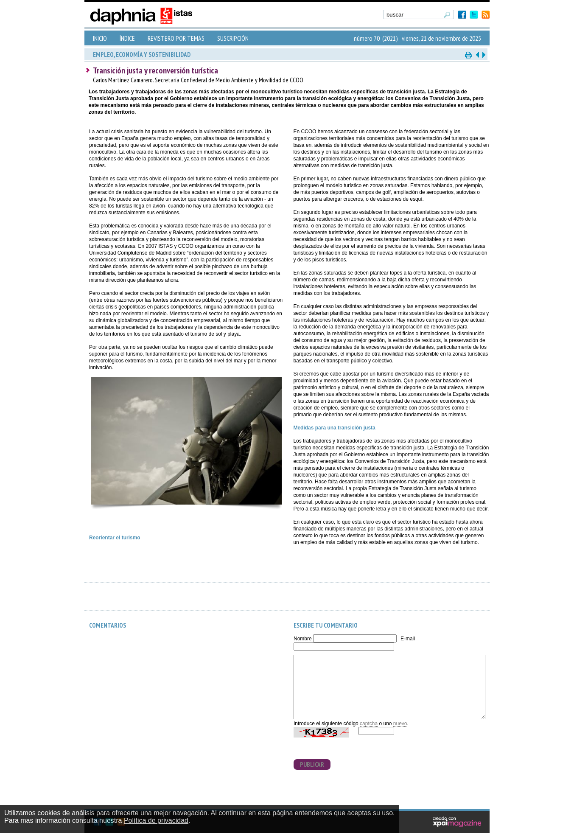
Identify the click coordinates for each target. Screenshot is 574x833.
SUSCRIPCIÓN (233, 38)
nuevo (400, 723)
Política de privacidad (156, 820)
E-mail (407, 639)
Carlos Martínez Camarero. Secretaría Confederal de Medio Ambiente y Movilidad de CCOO (198, 80)
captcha (369, 723)
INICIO (100, 38)
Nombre (303, 639)
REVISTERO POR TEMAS (176, 38)
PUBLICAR (312, 764)
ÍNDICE (127, 38)
